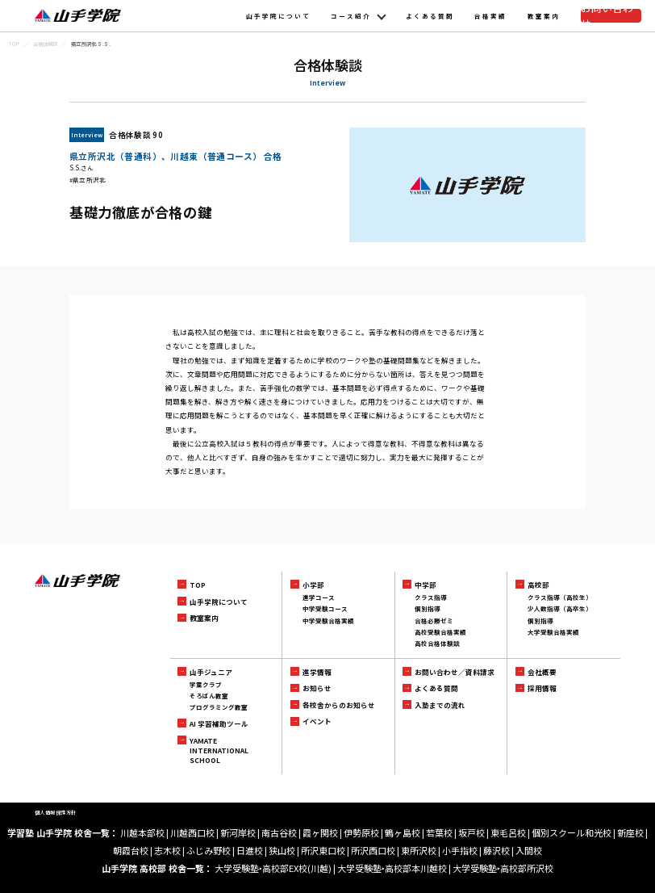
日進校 (249, 850)
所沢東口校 (323, 850)
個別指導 (427, 608)
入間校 (528, 850)
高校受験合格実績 (440, 631)
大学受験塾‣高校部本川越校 (392, 868)
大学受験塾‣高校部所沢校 (503, 868)
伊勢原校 (361, 832)
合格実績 (490, 15)
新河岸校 (238, 832)
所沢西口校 (373, 850)
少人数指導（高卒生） (560, 608)
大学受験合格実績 (553, 631)
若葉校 (439, 832)
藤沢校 (496, 850)
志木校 (167, 850)
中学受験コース (325, 608)
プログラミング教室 (219, 706)
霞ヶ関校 (320, 832)
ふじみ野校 (208, 850)
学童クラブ (206, 684)
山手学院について (278, 15)
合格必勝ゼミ (434, 620)
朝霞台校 (130, 850)
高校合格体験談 (437, 643)
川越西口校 (192, 832)
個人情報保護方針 (56, 812)
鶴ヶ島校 (402, 832)
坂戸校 (471, 832)
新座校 (630, 832)
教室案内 (544, 15)
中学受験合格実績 (328, 620)
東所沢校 (418, 850)
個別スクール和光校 (571, 832)
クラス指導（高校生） (560, 597)
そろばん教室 (209, 695)
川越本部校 (142, 832)
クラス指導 (431, 597)
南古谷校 (279, 832)
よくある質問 (430, 15)
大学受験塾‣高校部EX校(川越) (273, 868)
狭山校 (282, 850)
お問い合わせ (610, 15)
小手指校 (460, 850)
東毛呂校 (508, 832)
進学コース (318, 597)
